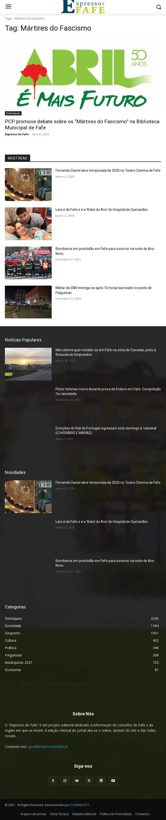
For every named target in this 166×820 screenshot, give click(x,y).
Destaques (13, 113)
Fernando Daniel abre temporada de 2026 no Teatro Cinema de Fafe (108, 170)
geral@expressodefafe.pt (48, 746)
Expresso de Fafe (17, 134)
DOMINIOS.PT (80, 805)
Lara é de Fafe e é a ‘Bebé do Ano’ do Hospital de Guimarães (102, 210)
